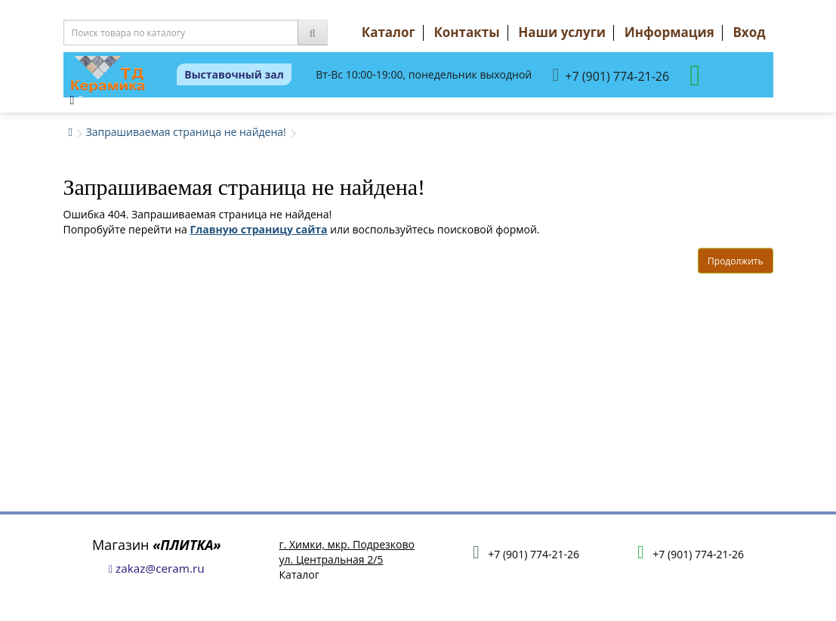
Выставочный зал (234, 74)
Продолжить (735, 261)
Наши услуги (562, 32)
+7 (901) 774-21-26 (611, 75)
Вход (749, 32)
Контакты (466, 32)
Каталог (388, 32)
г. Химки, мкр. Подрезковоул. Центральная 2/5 (347, 552)
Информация (669, 32)
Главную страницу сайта (258, 229)
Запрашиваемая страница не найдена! (186, 132)
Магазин (156, 545)
